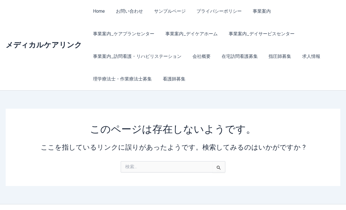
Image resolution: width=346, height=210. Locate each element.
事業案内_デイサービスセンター (186, 33)
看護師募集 (302, 56)
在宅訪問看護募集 (137, 56)
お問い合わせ (126, 11)
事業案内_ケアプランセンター (302, 11)
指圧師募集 (176, 56)
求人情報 (205, 56)
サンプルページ (165, 11)
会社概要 (101, 56)
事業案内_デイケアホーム (118, 33)
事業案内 (253, 11)
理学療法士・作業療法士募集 (252, 56)
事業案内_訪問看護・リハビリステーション (272, 33)
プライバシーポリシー (212, 11)
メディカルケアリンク (44, 33)
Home (98, 11)
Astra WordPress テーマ (228, 195)
